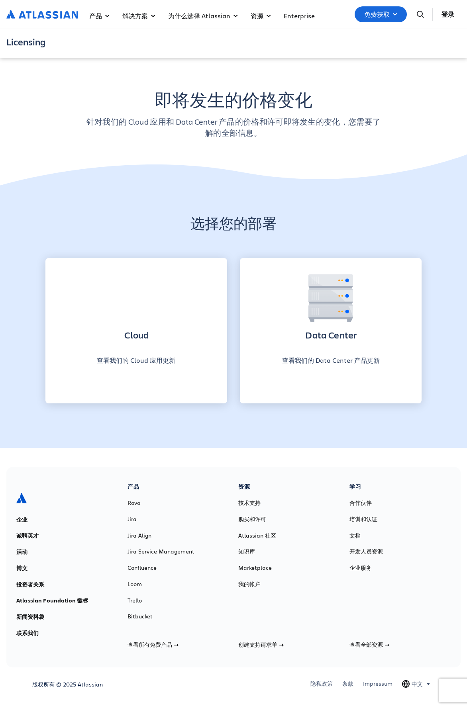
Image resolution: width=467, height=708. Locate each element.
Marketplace (255, 568)
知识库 (246, 551)
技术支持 (249, 503)
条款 (347, 684)
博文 (21, 568)
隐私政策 (321, 684)
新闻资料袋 (30, 617)
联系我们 (27, 633)
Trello (135, 600)
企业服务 (360, 568)
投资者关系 (30, 584)
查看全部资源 (369, 645)
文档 (355, 535)
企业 (21, 519)
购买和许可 (252, 519)
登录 (447, 14)
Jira (132, 519)
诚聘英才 (27, 535)
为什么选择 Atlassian (203, 16)
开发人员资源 (366, 551)
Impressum (377, 684)
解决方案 (138, 16)
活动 (21, 552)
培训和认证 (363, 519)
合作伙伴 (360, 503)
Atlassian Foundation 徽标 (52, 600)
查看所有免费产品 (153, 645)
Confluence (142, 568)
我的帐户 (249, 584)
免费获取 (380, 14)
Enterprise (299, 16)
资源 (261, 16)
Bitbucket (140, 616)
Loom (135, 584)
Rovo (134, 503)
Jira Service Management (161, 551)
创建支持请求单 (261, 645)
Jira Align (139, 535)
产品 (99, 16)
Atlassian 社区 (257, 535)
